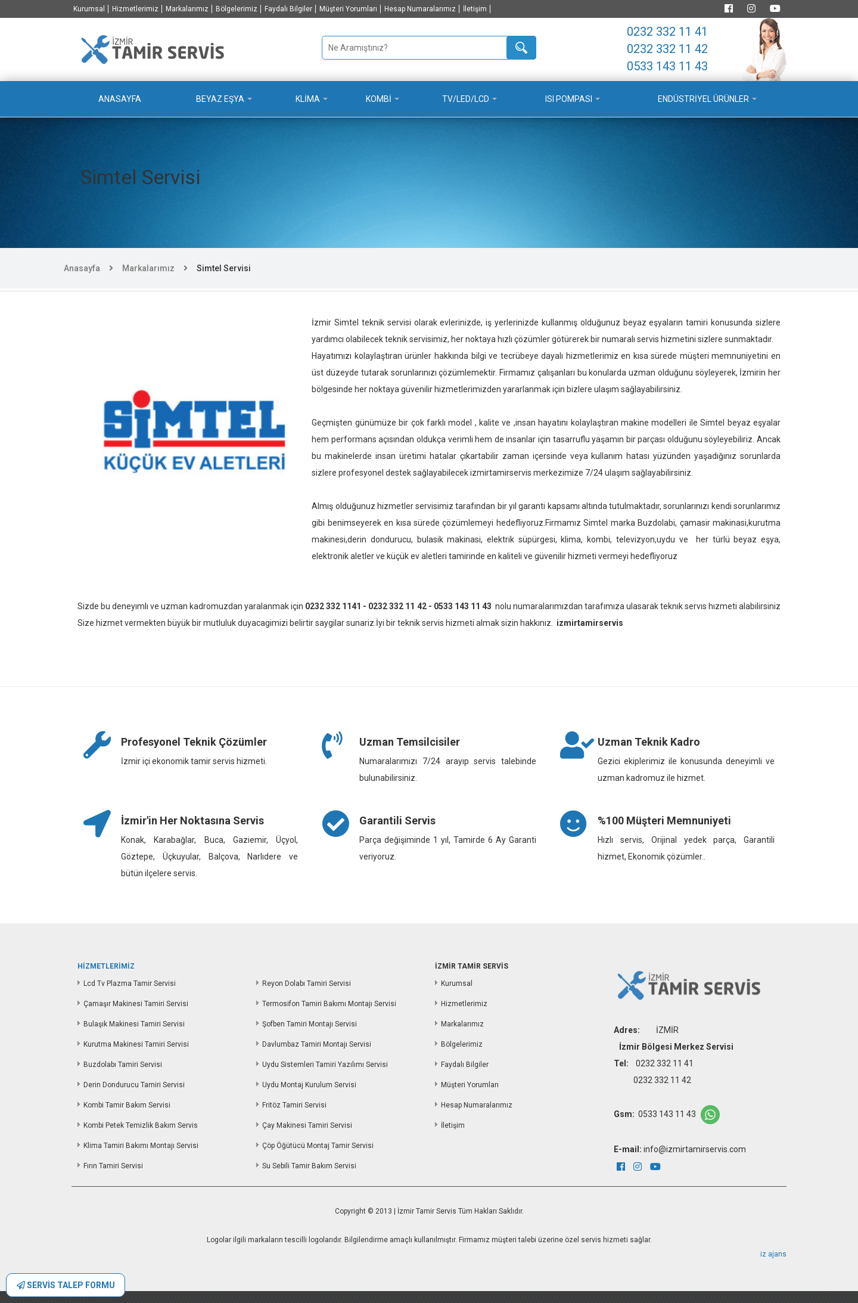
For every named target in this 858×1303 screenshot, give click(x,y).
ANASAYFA (119, 99)
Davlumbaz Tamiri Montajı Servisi (316, 1044)
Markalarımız (187, 9)
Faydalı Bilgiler (288, 9)
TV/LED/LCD (465, 99)
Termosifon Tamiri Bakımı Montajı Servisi (329, 1004)
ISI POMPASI (568, 99)
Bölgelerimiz (236, 9)
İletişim (475, 9)
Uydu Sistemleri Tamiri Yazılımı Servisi (325, 1064)
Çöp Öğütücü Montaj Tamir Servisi (318, 1145)
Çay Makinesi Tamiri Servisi (307, 1125)
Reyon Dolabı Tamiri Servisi (306, 983)
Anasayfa (82, 268)
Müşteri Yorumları (348, 9)
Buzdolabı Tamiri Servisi (122, 1064)
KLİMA (308, 99)
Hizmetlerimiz (135, 9)
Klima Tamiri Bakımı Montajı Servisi (140, 1145)
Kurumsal (89, 9)
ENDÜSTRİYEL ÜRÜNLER (703, 99)
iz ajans (773, 1254)
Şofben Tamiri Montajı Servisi (309, 1024)
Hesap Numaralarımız (420, 9)
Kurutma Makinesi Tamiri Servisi (136, 1044)
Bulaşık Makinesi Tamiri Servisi (134, 1024)
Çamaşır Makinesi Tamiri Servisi (135, 1004)
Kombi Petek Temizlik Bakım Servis (140, 1125)
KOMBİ (378, 99)
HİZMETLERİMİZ (106, 966)
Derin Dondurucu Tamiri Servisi (134, 1085)
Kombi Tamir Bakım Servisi (126, 1105)
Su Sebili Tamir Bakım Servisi (309, 1166)
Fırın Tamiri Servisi (113, 1166)
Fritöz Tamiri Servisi (294, 1105)
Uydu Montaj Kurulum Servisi (309, 1085)
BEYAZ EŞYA (220, 99)
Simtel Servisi (224, 268)
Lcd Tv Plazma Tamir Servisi (129, 983)
